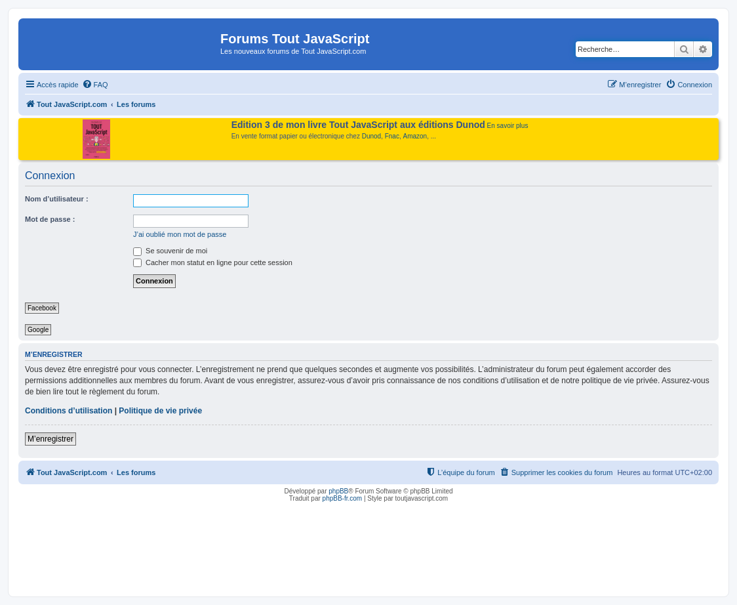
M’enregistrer (50, 439)
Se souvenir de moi (170, 251)
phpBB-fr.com (343, 498)
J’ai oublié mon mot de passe (179, 234)
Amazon (415, 136)
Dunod (371, 136)
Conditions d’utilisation (68, 410)
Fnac (392, 136)
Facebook (42, 308)
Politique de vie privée (160, 410)
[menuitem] (95, 85)
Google (38, 329)
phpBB (338, 491)
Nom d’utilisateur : (57, 199)
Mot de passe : (50, 219)
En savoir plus (507, 125)
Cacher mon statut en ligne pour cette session (212, 262)
